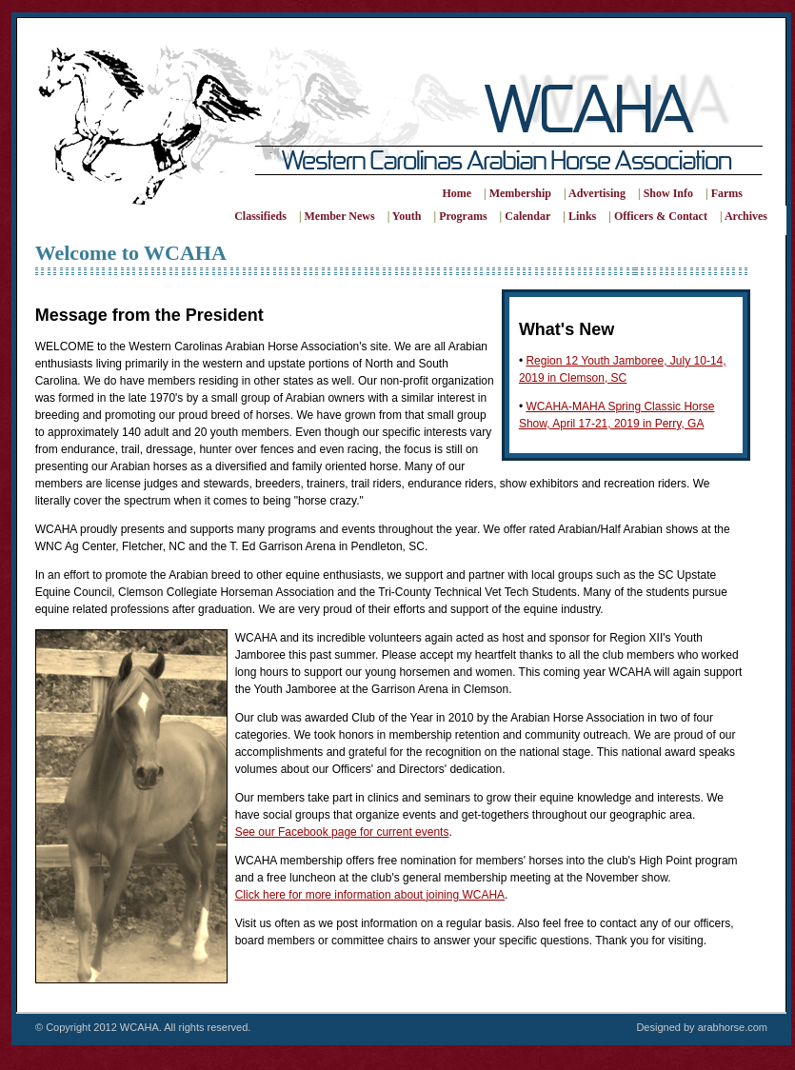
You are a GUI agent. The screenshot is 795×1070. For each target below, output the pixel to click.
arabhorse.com (732, 1027)
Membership (520, 193)
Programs (463, 216)
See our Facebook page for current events (342, 832)
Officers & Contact (660, 216)
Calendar (527, 216)
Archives (746, 216)
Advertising (597, 193)
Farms (727, 193)
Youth (407, 216)
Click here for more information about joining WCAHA (370, 895)
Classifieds (260, 216)
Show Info (668, 193)
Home (456, 193)
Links (582, 216)
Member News (340, 216)
